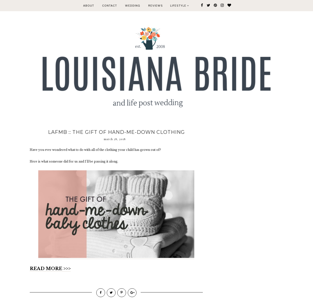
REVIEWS (155, 5)
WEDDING (132, 5)
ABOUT (88, 5)
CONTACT (109, 5)
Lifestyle (179, 5)
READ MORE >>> (50, 268)
